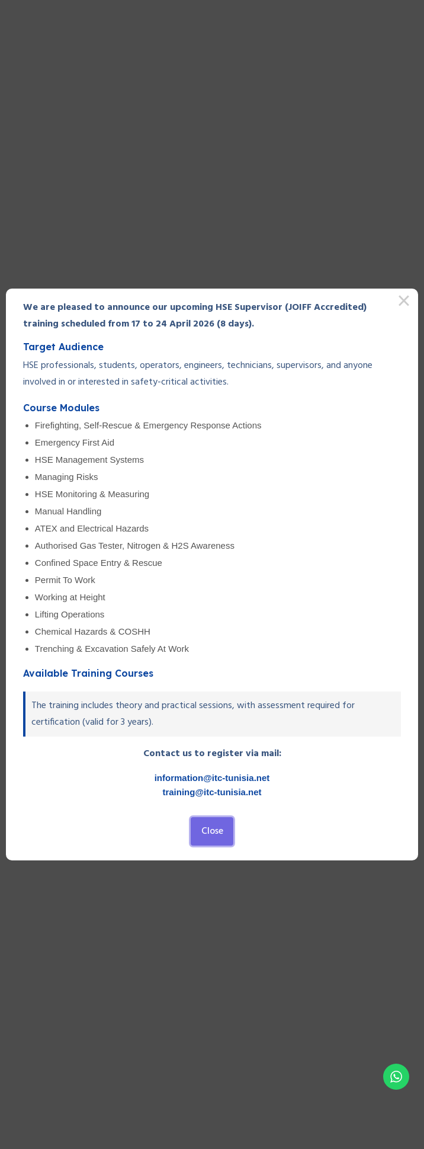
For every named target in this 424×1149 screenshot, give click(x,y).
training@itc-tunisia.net (211, 792)
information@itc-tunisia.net (212, 778)
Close (212, 831)
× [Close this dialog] (404, 303)
